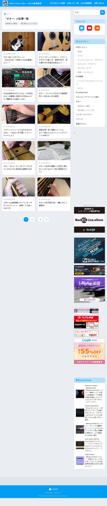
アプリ (80, 62)
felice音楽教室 (86, 3)
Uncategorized (82, 99)
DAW (80, 58)
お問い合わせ (55, 10)
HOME (53, 497)
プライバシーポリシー (53, 501)
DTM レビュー (81, 54)
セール (80, 95)
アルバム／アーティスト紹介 (87, 104)
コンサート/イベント (84, 121)
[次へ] (46, 226)
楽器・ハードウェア (85, 79)
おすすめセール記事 (58, 3)
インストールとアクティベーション (89, 89)
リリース (79, 126)
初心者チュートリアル (29, 30)
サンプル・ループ (84, 75)
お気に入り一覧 (73, 3)
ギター (78, 108)
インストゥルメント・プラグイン (90, 66)
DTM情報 (79, 83)
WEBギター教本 (11, 30)
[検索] (102, 19)
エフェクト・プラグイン (87, 70)
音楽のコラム (81, 131)
